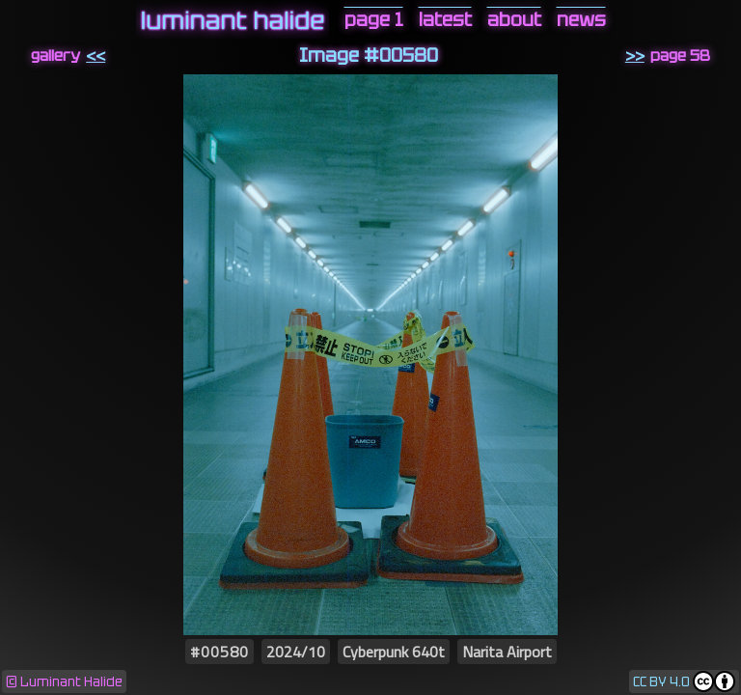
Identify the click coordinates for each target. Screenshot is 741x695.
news (581, 20)
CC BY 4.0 (661, 682)
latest (445, 20)
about (514, 20)
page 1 (373, 20)
